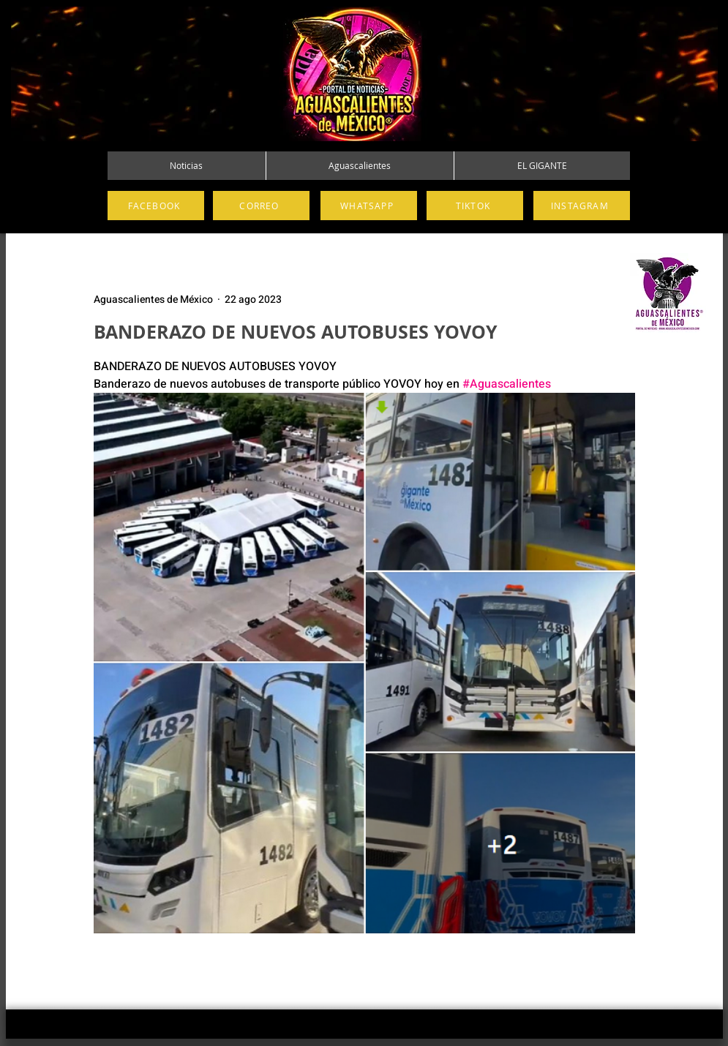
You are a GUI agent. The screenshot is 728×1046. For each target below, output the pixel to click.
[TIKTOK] (475, 205)
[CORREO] (261, 205)
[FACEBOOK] (156, 205)
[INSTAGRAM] (581, 205)
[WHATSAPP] (368, 205)
